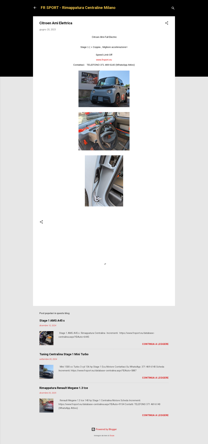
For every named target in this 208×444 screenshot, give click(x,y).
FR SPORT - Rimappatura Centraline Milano (78, 7)
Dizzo (112, 436)
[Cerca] (173, 9)
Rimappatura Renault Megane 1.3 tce (63, 388)
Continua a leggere (155, 344)
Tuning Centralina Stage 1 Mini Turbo (64, 354)
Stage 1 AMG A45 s (52, 320)
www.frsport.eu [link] (104, 59)
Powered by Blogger (104, 429)
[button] (167, 23)
